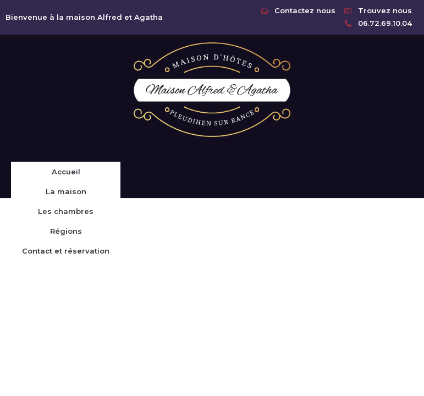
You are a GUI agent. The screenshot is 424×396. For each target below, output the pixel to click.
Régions (66, 231)
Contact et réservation (65, 250)
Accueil (66, 171)
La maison (66, 191)
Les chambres (65, 211)
